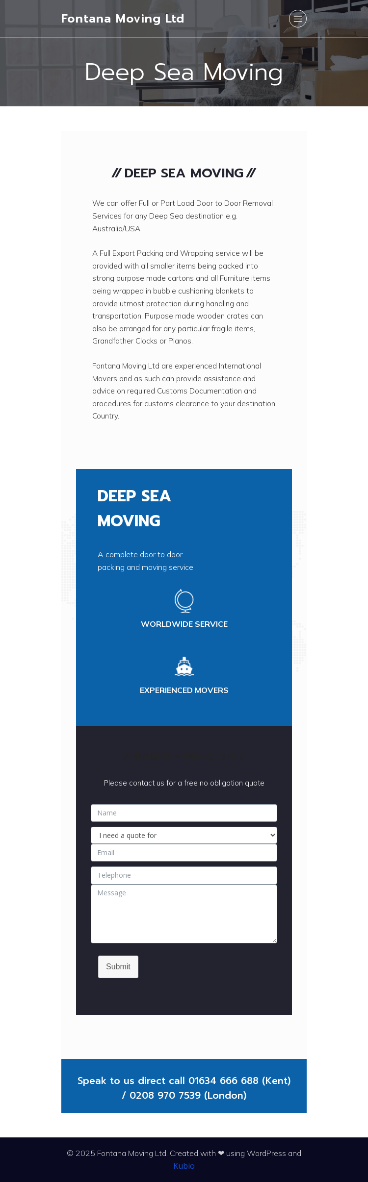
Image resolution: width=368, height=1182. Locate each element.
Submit (118, 966)
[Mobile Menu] (298, 18)
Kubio (184, 1165)
